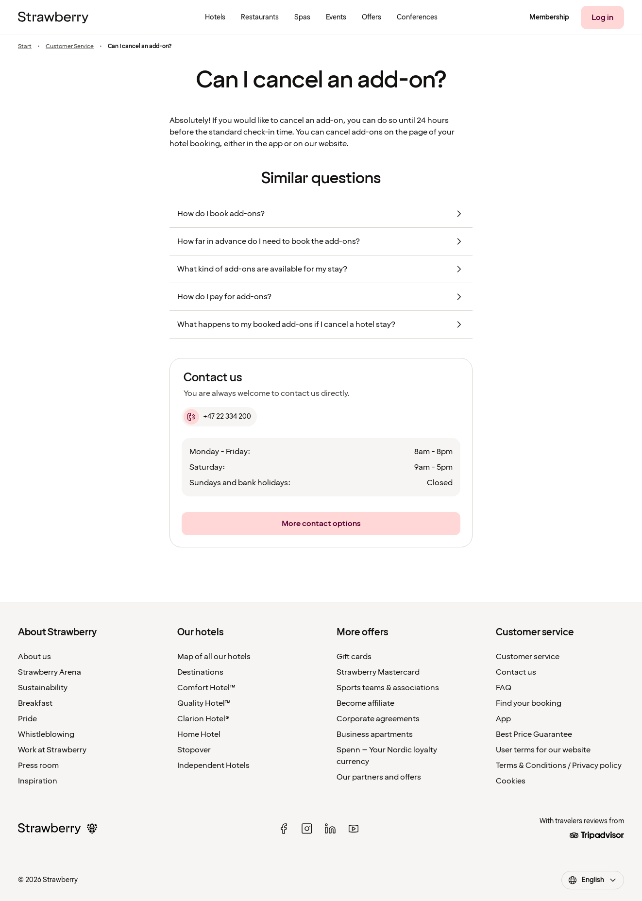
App (503, 719)
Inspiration (37, 781)
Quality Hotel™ (204, 703)
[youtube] (353, 828)
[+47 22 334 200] (219, 416)
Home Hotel (198, 734)
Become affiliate (365, 703)
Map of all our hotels (214, 656)
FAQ (503, 687)
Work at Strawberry (52, 750)
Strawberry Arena (49, 672)
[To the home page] (53, 17)
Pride (27, 719)
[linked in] (330, 828)
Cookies (510, 781)
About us (34, 656)
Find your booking (528, 703)
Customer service (527, 656)
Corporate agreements (378, 719)
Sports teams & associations (388, 687)
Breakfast (35, 703)
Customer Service (70, 47)
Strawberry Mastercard (378, 672)
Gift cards (354, 656)
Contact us (516, 672)
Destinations (200, 672)
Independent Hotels (213, 765)
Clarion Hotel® (203, 719)
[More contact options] (321, 523)
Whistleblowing (46, 734)
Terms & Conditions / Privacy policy (559, 765)
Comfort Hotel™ (206, 687)
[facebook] (283, 828)
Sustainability (43, 687)
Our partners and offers (379, 777)
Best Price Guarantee (534, 734)
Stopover (194, 750)
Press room (38, 765)
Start (25, 47)
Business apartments (375, 734)
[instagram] (307, 828)
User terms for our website (543, 750)
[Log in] (602, 17)
